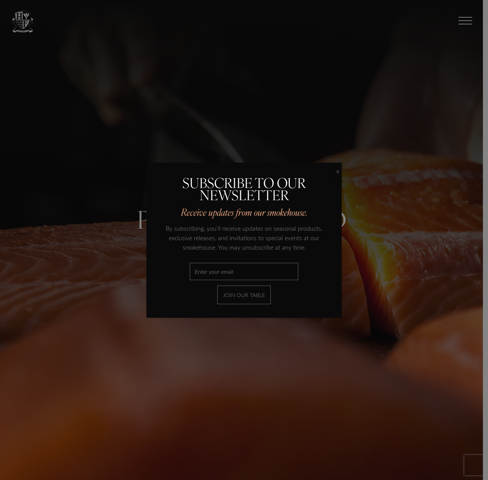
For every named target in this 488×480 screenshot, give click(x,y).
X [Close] (338, 171)
